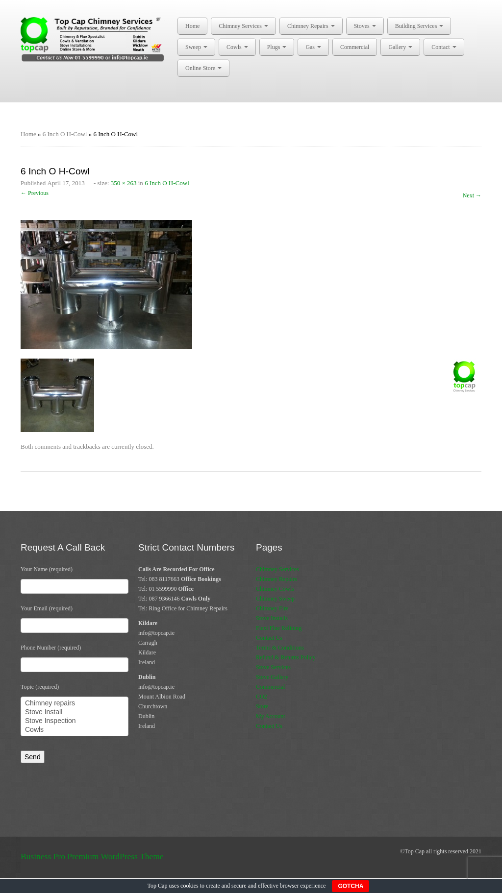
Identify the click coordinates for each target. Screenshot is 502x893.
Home (192, 26)
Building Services (419, 26)
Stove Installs (272, 618)
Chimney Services (243, 26)
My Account (270, 716)
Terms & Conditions (280, 647)
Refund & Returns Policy (286, 657)
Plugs (277, 47)
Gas (313, 47)
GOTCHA (350, 886)
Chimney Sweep (275, 598)
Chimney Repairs (311, 26)
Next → (472, 195)
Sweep (196, 47)
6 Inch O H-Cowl (65, 134)
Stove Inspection (74, 721)
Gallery (400, 47)
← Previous (35, 193)
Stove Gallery (272, 677)
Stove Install (74, 712)
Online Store (203, 68)
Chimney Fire (272, 608)
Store (262, 706)
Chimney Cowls (275, 588)
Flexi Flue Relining (278, 628)
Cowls (237, 47)
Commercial (354, 47)
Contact (443, 47)
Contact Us (269, 637)
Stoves (365, 26)
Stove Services (273, 667)
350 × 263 (124, 183)
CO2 (261, 696)
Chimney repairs (74, 703)
